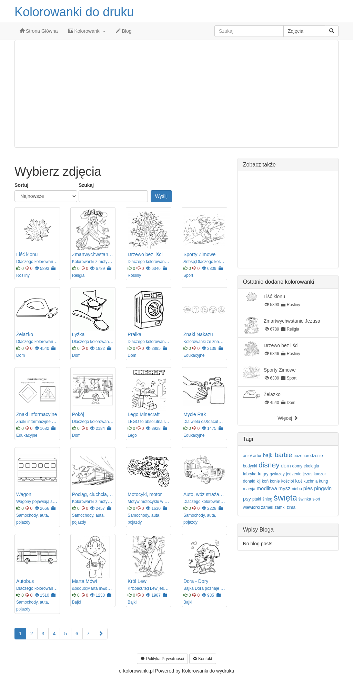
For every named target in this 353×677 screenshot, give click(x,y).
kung (323, 481)
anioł (247, 455)
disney (269, 465)
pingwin (323, 488)
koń (265, 481)
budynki (250, 466)
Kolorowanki (86, 31)
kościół (287, 481)
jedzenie (294, 474)
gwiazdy (277, 474)
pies (308, 488)
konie (275, 481)
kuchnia (310, 481)
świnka (305, 499)
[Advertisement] (176, 94)
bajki (268, 455)
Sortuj (21, 185)
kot (298, 481)
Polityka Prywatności (162, 658)
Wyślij (161, 196)
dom (286, 465)
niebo (297, 488)
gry (266, 474)
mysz (285, 488)
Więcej (288, 418)
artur (257, 455)
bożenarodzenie (308, 455)
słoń (316, 499)
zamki (279, 507)
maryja (249, 488)
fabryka (249, 474)
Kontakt (202, 658)
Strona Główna (39, 31)
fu (259, 474)
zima (291, 507)
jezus (307, 474)
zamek (267, 507)
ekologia (311, 466)
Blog (124, 31)
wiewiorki (251, 507)
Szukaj (86, 185)
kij (259, 481)
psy (247, 499)
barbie (283, 455)
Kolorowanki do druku (74, 12)
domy (297, 466)
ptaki (256, 499)
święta (285, 497)
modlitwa (267, 488)
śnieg (267, 499)
